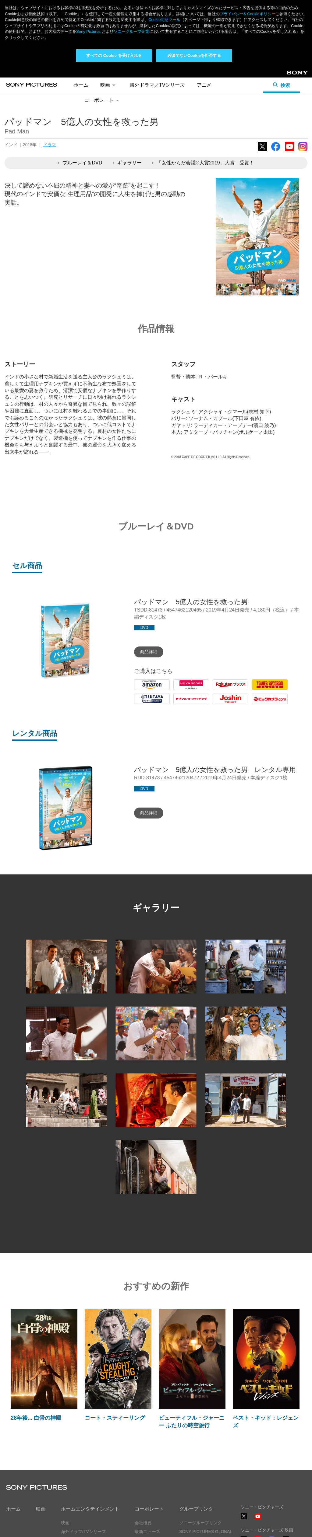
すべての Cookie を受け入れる (114, 55)
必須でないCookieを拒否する (194, 55)
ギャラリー (127, 162)
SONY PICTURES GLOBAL (205, 1531)
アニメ (204, 85)
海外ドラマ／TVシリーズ (157, 85)
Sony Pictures (88, 31)
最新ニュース (147, 1531)
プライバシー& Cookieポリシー (247, 14)
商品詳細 (148, 651)
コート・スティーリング (115, 1418)
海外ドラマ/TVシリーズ (83, 1531)
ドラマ (49, 144)
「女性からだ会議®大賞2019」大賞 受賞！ (203, 162)
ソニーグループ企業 (131, 31)
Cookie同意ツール (164, 19)
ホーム (81, 85)
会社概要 (143, 1522)
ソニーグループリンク (200, 1522)
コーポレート (102, 100)
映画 (109, 85)
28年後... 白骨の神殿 (36, 1418)
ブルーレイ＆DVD (80, 162)
